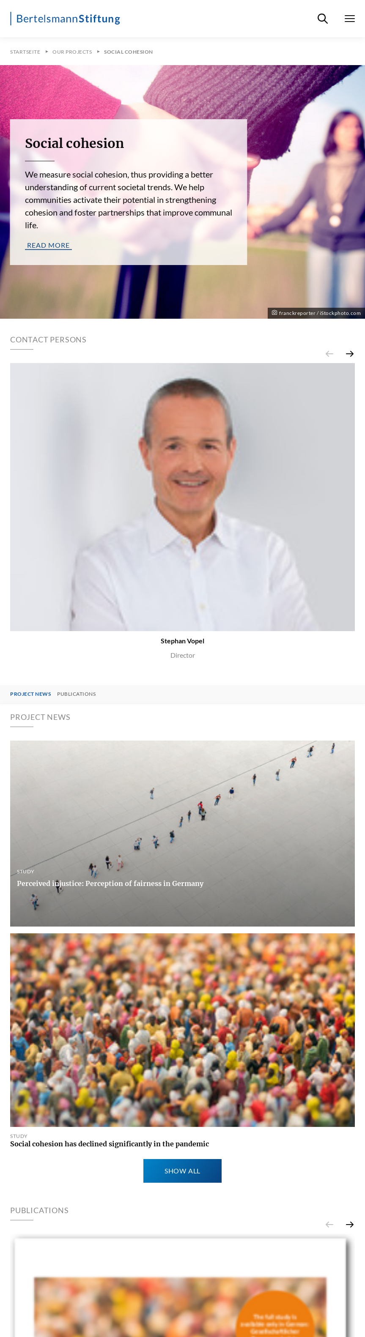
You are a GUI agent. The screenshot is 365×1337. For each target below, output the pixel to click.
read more (48, 245)
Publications (76, 694)
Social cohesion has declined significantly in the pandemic (109, 1144)
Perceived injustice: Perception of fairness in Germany (110, 883)
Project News (30, 694)
